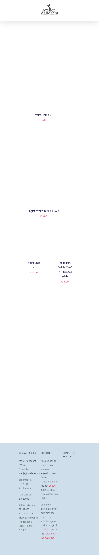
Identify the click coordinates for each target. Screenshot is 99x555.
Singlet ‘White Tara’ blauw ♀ (43, 210)
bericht (52, 485)
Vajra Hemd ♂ (43, 114)
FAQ (46, 529)
